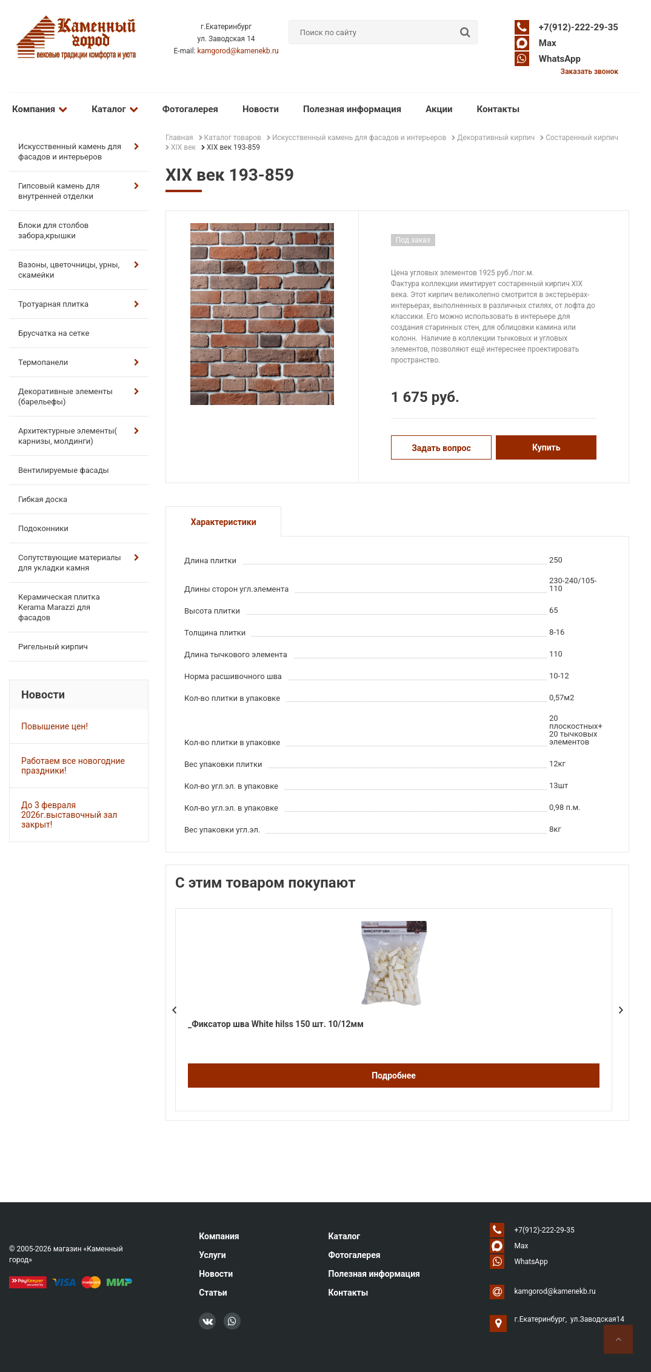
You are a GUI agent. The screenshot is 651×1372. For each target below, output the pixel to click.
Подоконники (43, 528)
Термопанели (78, 362)
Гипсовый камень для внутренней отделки (78, 191)
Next (621, 1010)
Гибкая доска (42, 499)
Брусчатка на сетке (53, 333)
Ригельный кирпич (53, 646)
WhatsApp (560, 58)
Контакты (498, 109)
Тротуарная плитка (78, 304)
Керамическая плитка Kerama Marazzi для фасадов (59, 607)
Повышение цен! (54, 726)
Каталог (115, 109)
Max (547, 43)
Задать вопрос (441, 448)
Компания (39, 109)
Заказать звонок (589, 71)
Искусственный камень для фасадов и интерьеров (78, 151)
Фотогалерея (190, 109)
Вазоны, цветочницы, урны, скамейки (78, 269)
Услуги (212, 1255)
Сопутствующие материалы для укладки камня (78, 562)
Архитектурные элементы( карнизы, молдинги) (78, 436)
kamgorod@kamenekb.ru (237, 51)
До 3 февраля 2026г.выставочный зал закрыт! (69, 814)
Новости (260, 109)
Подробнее (394, 1075)
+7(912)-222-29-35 (578, 27)
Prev (174, 1010)
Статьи (213, 1292)
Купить (546, 447)
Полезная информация (352, 109)
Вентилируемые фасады (63, 470)
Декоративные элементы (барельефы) (78, 396)
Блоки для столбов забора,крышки (53, 230)
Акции (439, 109)
